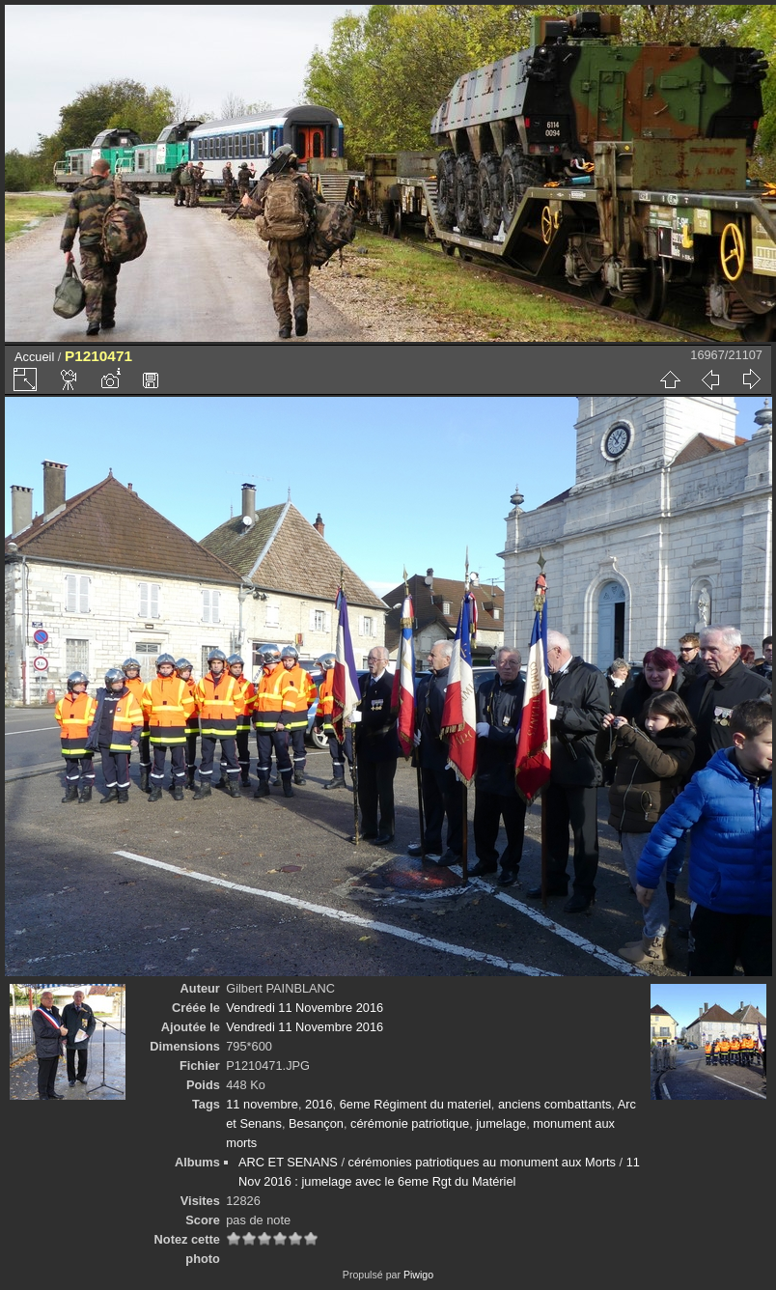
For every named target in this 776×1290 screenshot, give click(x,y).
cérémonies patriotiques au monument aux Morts (482, 1162)
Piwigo (418, 1274)
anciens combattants (554, 1104)
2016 (318, 1104)
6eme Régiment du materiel (415, 1104)
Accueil (34, 357)
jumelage (501, 1123)
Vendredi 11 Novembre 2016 (304, 1007)
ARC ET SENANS (288, 1162)
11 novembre (262, 1104)
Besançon (316, 1123)
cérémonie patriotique (409, 1123)
